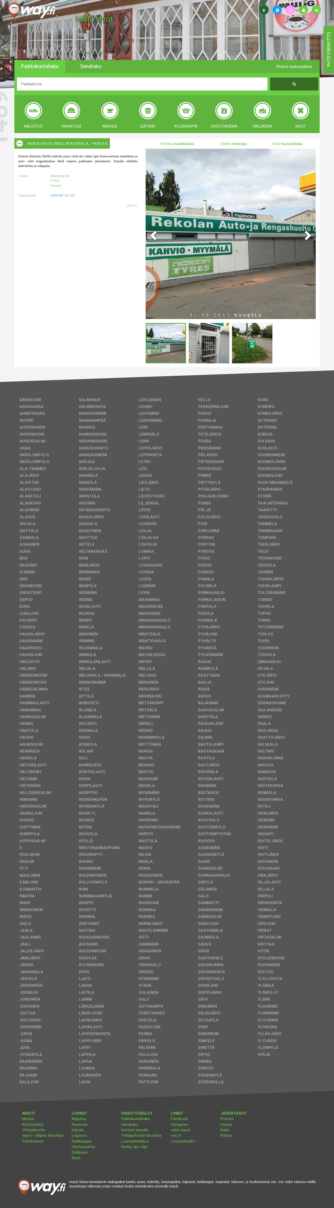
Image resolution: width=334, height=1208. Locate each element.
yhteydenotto (328, 49)
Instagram (179, 1124)
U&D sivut (94, 18)
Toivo (287, 144)
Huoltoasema (83, 1146)
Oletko (233, 144)
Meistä (28, 1118)
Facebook (179, 1118)
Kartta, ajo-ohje (134, 1146)
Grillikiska (79, 1152)
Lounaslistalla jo (135, 1141)
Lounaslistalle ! (183, 1141)
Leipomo (79, 1135)
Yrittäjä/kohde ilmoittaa (141, 1135)
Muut (76, 1158)
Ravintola (79, 1124)
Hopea (226, 1124)
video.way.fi (180, 1130)
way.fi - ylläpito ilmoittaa (42, 1135)
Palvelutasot (32, 1141)
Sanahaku (129, 1124)
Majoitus (79, 1118)
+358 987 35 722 (62, 195)
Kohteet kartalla (134, 1130)
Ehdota (177, 144)
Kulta (224, 1130)
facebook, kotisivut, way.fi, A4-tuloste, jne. (95, 53)
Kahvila (78, 1130)
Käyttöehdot (32, 1124)
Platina (226, 1135)
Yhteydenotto (33, 1130)
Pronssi (227, 1118)
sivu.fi (176, 1135)
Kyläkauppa (81, 1141)
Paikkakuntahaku (135, 1118)
